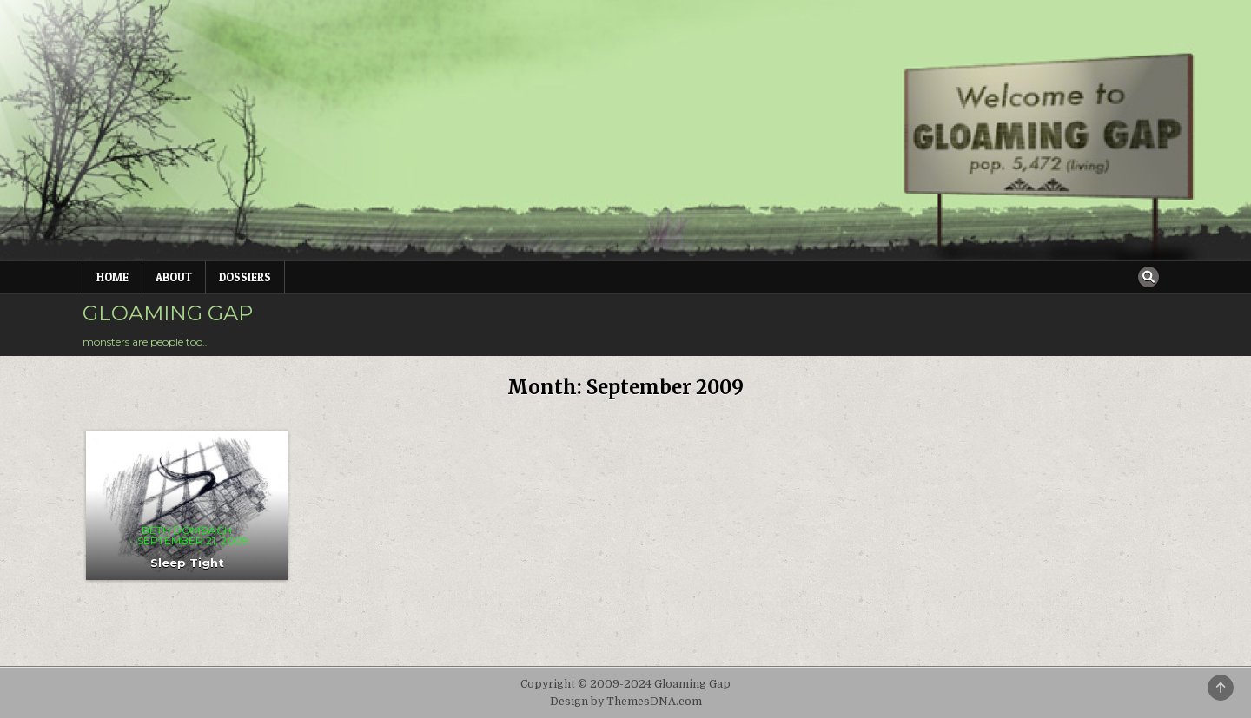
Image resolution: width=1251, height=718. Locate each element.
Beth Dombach (187, 530)
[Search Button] (1148, 277)
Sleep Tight (187, 563)
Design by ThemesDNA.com (626, 701)
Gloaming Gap (168, 313)
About (174, 277)
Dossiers (245, 277)
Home (112, 277)
